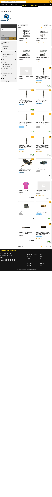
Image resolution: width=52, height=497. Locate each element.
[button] (40, 473)
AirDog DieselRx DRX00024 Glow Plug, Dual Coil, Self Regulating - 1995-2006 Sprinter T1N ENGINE (34, 342)
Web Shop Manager (34, 495)
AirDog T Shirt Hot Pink (31, 414)
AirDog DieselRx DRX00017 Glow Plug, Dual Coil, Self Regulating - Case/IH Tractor (34, 257)
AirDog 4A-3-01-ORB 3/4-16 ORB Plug (34, 434)
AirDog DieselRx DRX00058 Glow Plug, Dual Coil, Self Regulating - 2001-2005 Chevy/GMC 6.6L (34, 395)
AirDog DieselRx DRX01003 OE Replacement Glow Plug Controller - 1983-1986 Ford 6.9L (34, 464)
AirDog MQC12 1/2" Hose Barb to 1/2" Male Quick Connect (34, 453)
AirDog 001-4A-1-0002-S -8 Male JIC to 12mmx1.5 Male (34, 404)
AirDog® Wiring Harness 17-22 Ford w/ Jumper (34, 425)
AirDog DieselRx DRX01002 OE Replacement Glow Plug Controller (34, 444)
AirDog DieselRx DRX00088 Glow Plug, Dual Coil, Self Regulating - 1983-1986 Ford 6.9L (34, 304)
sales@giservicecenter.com (7, 481)
